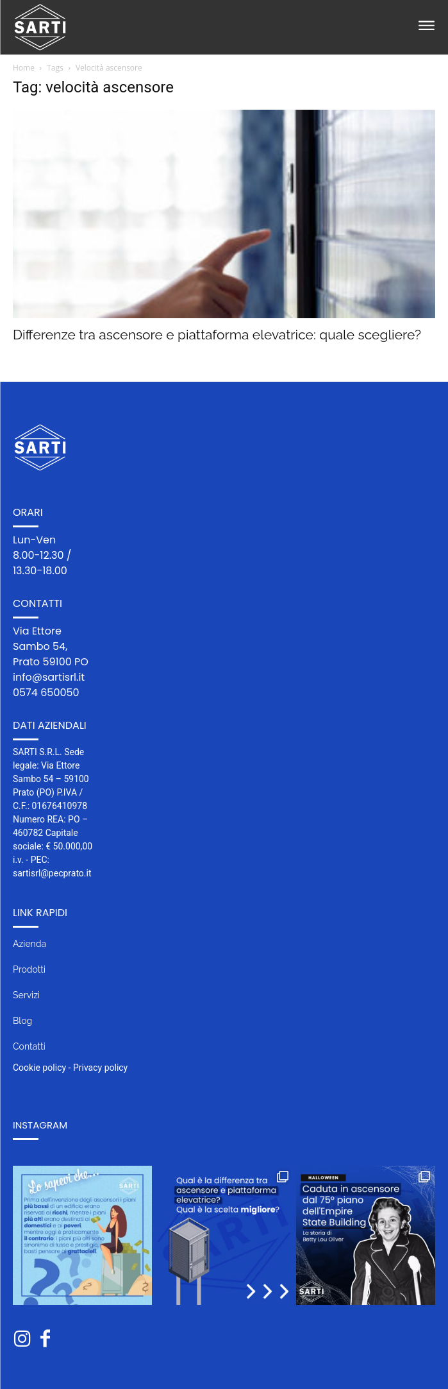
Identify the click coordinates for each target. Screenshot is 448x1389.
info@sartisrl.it (49, 677)
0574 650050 (46, 692)
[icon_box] (224, 949)
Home (24, 67)
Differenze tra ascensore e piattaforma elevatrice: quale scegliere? (217, 335)
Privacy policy (100, 1067)
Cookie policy (39, 1067)
